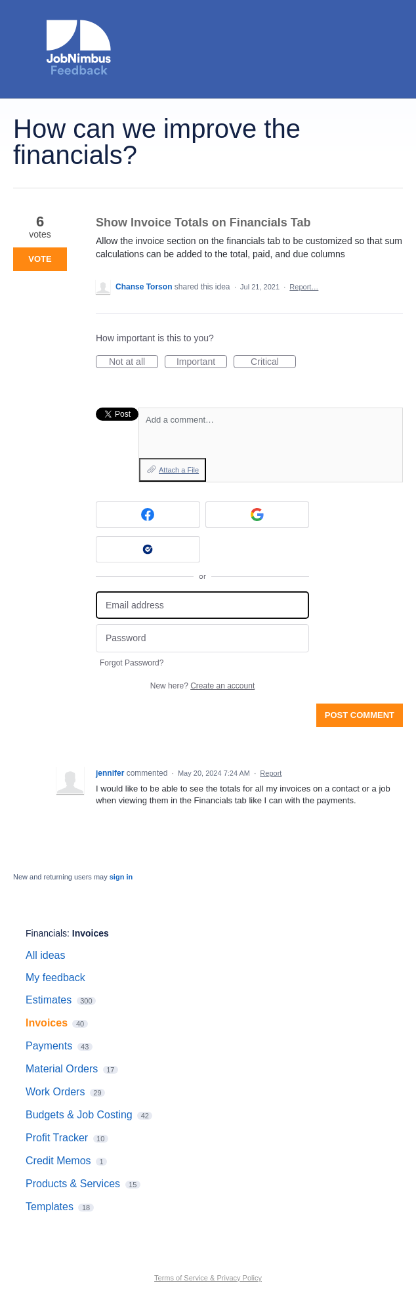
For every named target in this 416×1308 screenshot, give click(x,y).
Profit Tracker (57, 1137)
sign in (121, 877)
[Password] (202, 638)
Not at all (133, 362)
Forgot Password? (131, 662)
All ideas (45, 955)
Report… (303, 287)
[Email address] (202, 605)
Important (202, 362)
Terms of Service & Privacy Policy (208, 1278)
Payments (49, 1045)
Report (270, 773)
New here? (202, 685)
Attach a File (179, 470)
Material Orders (62, 1068)
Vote (39, 259)
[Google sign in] (257, 514)
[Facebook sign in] (148, 514)
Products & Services (73, 1183)
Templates (49, 1206)
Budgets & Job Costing (79, 1114)
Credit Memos (58, 1160)
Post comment (359, 715)
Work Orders (55, 1091)
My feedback (55, 977)
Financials (46, 933)
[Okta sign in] (148, 549)
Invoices (90, 933)
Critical (273, 362)
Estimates (49, 999)
